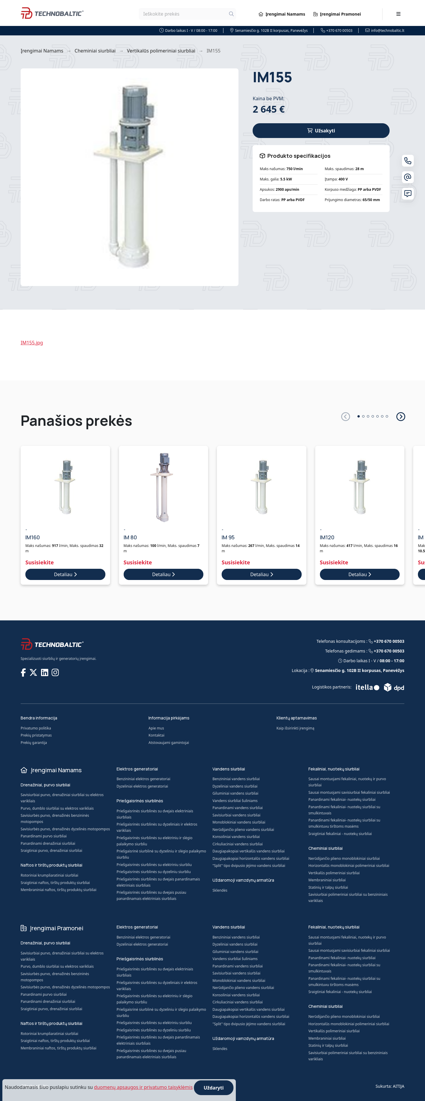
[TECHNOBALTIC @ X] (34, 672)
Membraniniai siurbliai (327, 880)
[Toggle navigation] (398, 13)
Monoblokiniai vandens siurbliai (238, 822)
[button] (400, 416)
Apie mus (156, 728)
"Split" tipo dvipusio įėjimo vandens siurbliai (248, 865)
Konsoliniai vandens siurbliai (236, 836)
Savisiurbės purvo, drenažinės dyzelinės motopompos (65, 828)
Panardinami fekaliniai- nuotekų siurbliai (341, 799)
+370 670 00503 (337, 30)
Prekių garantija (34, 742)
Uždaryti (214, 1087)
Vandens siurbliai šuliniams (235, 800)
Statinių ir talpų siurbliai (328, 887)
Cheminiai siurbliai (95, 50)
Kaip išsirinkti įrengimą (295, 728)
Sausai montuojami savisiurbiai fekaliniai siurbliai (349, 792)
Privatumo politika (36, 728)
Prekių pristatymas (36, 735)
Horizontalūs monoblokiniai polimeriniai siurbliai (348, 865)
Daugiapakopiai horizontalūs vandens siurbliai (250, 858)
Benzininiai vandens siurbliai (236, 778)
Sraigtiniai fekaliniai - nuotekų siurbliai (340, 833)
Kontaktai (156, 735)
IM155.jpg (32, 342)
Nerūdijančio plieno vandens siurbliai (243, 829)
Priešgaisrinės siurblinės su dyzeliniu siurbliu (154, 871)
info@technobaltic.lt (384, 30)
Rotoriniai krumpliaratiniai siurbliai (49, 875)
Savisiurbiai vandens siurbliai (236, 815)
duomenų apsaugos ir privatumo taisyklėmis (143, 1087)
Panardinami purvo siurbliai (44, 836)
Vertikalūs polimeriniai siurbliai (161, 50)
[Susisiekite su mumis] (408, 194)
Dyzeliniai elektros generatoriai (142, 786)
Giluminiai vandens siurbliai (235, 793)
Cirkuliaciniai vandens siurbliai (237, 844)
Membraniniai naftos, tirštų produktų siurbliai (59, 889)
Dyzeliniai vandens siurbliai (234, 786)
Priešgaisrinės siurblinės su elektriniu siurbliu (154, 864)
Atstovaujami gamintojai (168, 742)
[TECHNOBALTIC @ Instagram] (56, 672)
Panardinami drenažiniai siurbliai (48, 843)
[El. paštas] (408, 177)
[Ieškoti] (231, 14)
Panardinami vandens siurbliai (237, 807)
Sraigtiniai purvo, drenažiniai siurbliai (51, 850)
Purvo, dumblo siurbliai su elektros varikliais (57, 808)
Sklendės (219, 890)
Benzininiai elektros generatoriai (143, 778)
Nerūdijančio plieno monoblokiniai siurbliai (344, 858)
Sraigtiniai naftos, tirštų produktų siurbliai (55, 882)
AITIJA (398, 1086)
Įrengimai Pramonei (337, 14)
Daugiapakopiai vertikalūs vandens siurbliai (248, 851)
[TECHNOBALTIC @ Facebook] (24, 672)
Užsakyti (321, 130)
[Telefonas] (408, 161)
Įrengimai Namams (282, 14)
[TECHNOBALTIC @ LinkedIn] (45, 672)
